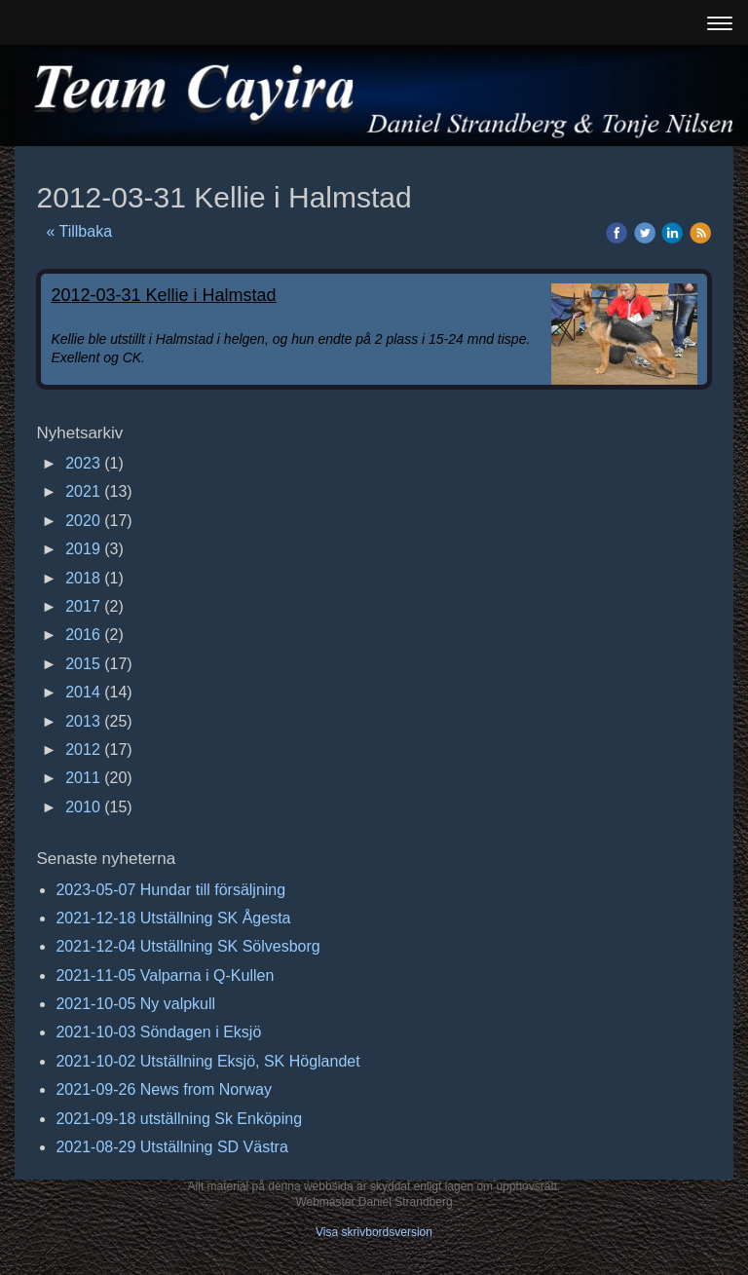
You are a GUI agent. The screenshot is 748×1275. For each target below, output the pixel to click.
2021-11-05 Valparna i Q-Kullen (165, 975)
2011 (82, 777)
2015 (82, 664)
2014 (82, 692)
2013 (82, 721)
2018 (82, 578)
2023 (82, 463)
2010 (82, 807)
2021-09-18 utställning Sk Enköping (179, 1118)
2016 (82, 634)
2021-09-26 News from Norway (163, 1089)
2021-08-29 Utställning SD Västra (171, 1147)
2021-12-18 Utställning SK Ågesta (173, 918)
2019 (82, 549)
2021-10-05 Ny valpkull (135, 1003)
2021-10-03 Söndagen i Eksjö (158, 1032)
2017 (82, 606)
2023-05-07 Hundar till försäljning (170, 889)
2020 (82, 520)
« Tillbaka (79, 231)
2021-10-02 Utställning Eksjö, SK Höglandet (207, 1061)
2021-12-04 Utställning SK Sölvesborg (187, 946)
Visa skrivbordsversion (374, 1232)
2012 (82, 749)
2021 (82, 491)
